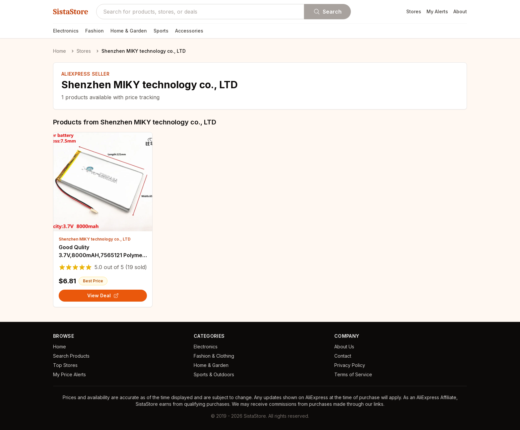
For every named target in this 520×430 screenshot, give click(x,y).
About (460, 11)
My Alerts (437, 11)
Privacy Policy (349, 365)
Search (327, 11)
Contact (342, 356)
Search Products (71, 356)
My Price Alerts (69, 374)
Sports (161, 31)
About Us (344, 346)
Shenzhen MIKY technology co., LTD (95, 239)
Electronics (66, 31)
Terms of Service (353, 374)
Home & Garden (128, 31)
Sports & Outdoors (214, 374)
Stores (413, 11)
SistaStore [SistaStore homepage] (70, 11)
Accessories (189, 31)
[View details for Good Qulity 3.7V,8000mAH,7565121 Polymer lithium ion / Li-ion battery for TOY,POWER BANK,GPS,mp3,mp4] (102, 181)
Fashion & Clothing (214, 356)
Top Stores (65, 365)
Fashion (94, 31)
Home (59, 51)
